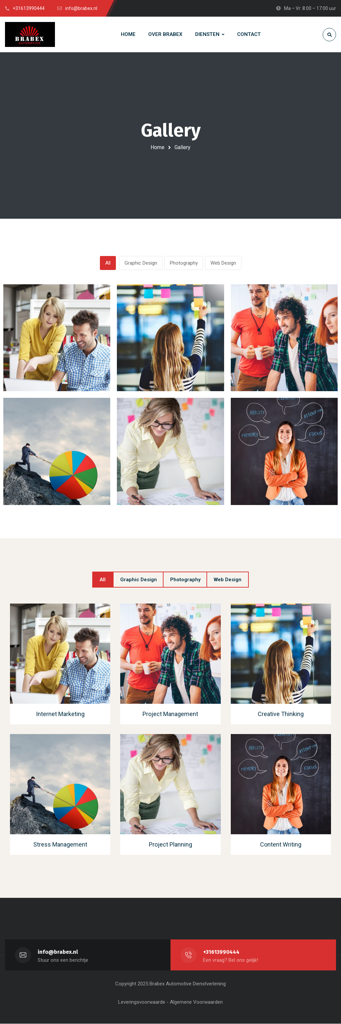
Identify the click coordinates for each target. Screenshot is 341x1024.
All (108, 263)
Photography (184, 263)
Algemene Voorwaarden (196, 1002)
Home (158, 147)
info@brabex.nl (58, 952)
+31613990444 (221, 952)
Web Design (223, 263)
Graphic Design (141, 263)
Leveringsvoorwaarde (141, 1002)
